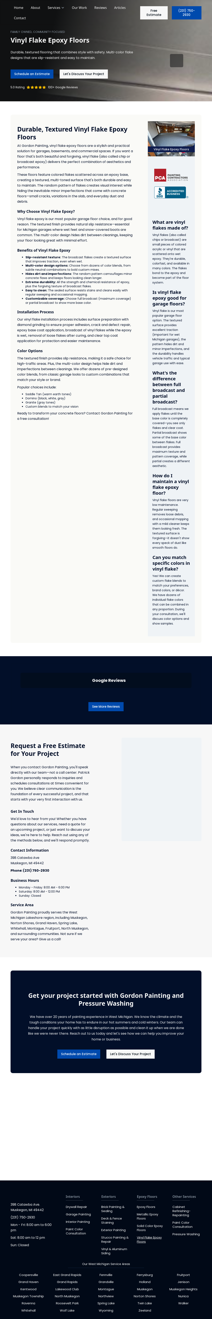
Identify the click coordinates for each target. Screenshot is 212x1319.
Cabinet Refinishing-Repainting (181, 1211)
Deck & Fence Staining (111, 1220)
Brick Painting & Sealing (112, 1209)
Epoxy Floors (146, 1207)
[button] (56, 7)
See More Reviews (106, 706)
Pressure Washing (186, 1234)
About (35, 7)
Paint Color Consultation (76, 1231)
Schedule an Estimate (32, 74)
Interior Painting (78, 1222)
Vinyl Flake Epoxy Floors (149, 1239)
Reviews (100, 7)
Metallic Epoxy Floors (147, 1216)
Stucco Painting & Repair (115, 1239)
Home (18, 7)
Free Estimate (154, 12)
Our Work (79, 7)
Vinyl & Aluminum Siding (114, 1251)
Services (54, 7)
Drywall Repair (76, 1207)
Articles (120, 7)
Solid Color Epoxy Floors (150, 1228)
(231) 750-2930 (186, 12)
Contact (20, 18)
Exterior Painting (113, 1230)
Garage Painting (78, 1214)
